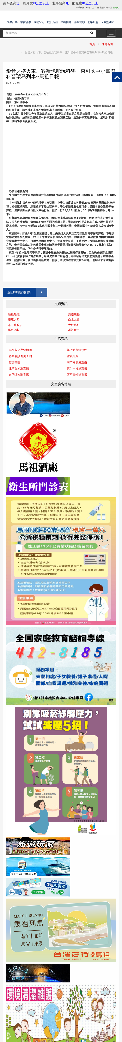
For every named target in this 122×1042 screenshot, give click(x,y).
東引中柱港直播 (77, 368)
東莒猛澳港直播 (19, 375)
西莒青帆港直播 (77, 375)
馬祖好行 (73, 330)
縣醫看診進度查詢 (20, 356)
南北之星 (73, 320)
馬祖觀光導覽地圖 (20, 350)
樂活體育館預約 (77, 350)
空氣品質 (72, 356)
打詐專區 (14, 362)
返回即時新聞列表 (27, 292)
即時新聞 (107, 44)
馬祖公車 (13, 330)
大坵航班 (73, 325)
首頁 (92, 44)
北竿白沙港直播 (19, 368)
